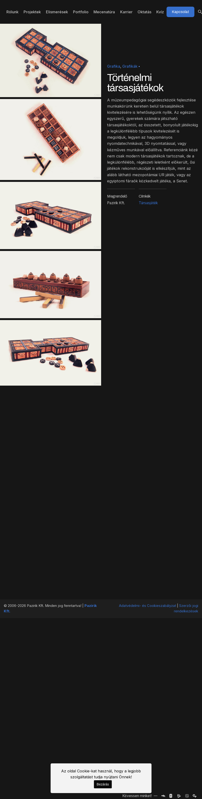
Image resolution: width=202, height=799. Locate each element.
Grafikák (130, 66)
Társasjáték (148, 203)
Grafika (113, 66)
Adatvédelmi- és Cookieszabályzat (147, 606)
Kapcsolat (180, 12)
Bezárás (103, 784)
